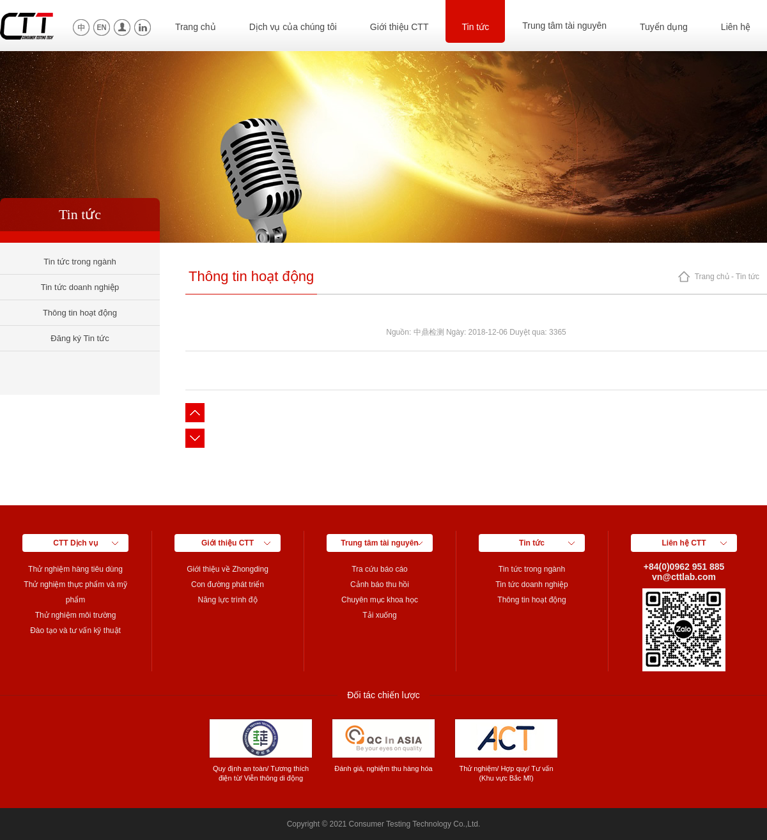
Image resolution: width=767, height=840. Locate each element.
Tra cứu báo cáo (380, 569)
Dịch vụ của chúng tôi (293, 27)
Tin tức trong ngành (79, 261)
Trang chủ (195, 27)
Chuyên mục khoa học (379, 599)
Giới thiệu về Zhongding (227, 569)
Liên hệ (735, 27)
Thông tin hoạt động (80, 312)
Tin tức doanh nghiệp (80, 287)
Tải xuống (379, 615)
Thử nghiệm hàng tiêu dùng (75, 569)
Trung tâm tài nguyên (564, 25)
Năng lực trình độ (227, 599)
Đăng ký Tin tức (79, 338)
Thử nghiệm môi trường (75, 615)
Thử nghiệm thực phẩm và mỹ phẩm (75, 592)
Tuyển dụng (664, 27)
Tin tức (475, 27)
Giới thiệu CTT (399, 27)
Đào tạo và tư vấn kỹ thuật (75, 630)
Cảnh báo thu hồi (379, 584)
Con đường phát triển (227, 584)
